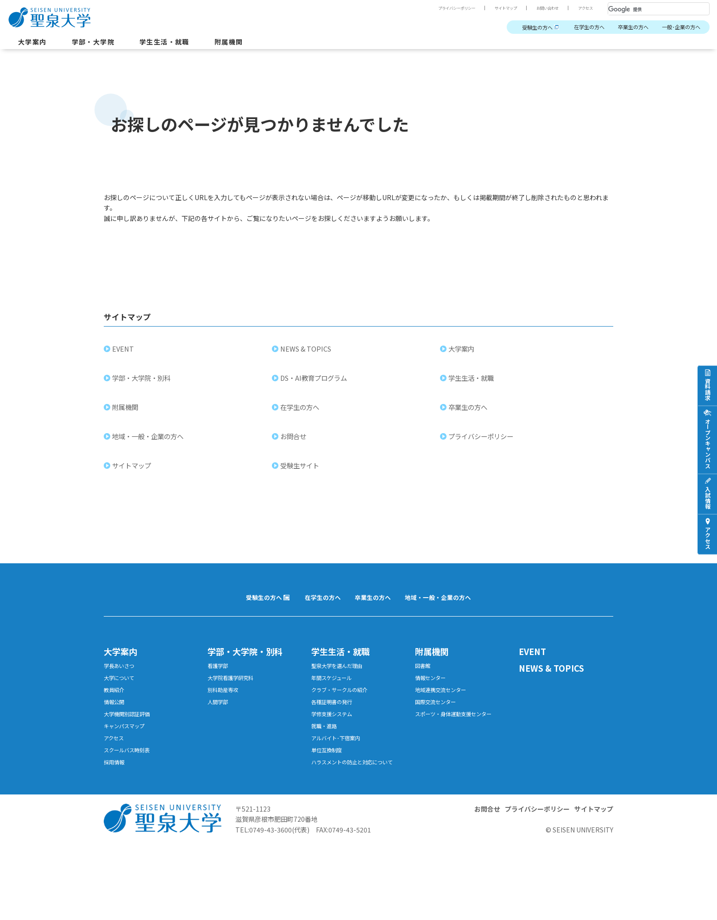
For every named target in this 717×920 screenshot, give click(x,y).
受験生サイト (301, 472)
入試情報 (707, 497)
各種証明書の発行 (335, 715)
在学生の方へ (574, 27)
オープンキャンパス (707, 443)
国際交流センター (439, 715)
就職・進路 (326, 741)
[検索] (647, 9)
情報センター (433, 688)
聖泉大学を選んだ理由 (341, 674)
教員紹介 (116, 701)
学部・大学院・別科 (142, 384)
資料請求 (707, 389)
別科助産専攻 (226, 701)
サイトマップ (494, 8)
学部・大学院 (100, 43)
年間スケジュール (335, 688)
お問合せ (295, 442)
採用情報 (116, 782)
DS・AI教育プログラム (315, 384)
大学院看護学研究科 (235, 688)
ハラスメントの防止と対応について (356, 786)
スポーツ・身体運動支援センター (460, 728)
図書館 (424, 674)
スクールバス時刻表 (131, 768)
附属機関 (248, 43)
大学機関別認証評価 (131, 728)
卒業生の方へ (624, 27)
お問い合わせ (541, 8)
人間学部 (220, 715)
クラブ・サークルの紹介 (344, 701)
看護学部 (220, 674)
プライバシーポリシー (437, 8)
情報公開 (116, 715)
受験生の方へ (516, 27)
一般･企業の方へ (677, 27)
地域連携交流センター (445, 701)
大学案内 (34, 43)
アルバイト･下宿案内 (339, 755)
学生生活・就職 (178, 43)
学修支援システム (335, 728)
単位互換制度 (329, 768)
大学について (122, 688)
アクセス (583, 8)
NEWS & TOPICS (307, 355)
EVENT (124, 355)
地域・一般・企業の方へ (149, 442)
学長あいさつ (122, 674)
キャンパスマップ (128, 741)
